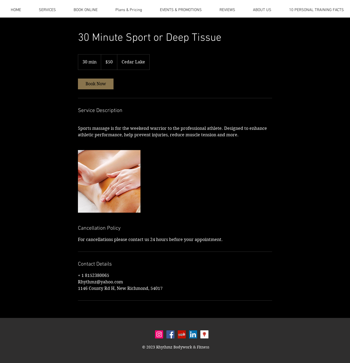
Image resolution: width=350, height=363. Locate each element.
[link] (96, 84)
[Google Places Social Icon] (204, 334)
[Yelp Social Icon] (182, 334)
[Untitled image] (109, 181)
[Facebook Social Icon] (170, 334)
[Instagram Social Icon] (159, 334)
